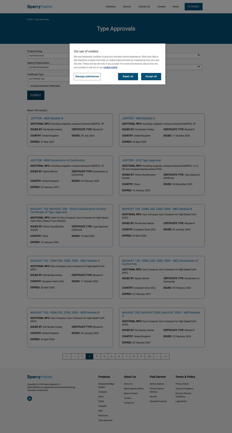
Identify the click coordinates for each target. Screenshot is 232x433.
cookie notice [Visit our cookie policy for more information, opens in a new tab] (110, 67)
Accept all (151, 76)
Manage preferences (87, 76)
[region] (117, 64)
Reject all (128, 76)
